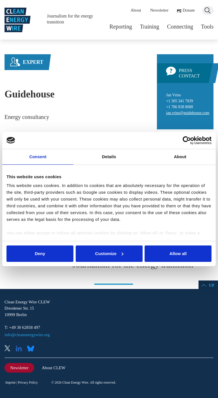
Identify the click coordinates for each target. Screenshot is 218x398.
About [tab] (180, 156)
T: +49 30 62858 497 (22, 327)
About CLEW (54, 368)
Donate (189, 10)
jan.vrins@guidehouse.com (187, 113)
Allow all (178, 253)
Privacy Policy (28, 382)
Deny (40, 253)
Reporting (120, 26)
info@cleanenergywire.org (27, 334)
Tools (207, 26)
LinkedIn (21, 349)
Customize (109, 253)
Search (207, 10)
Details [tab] (109, 156)
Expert (33, 62)
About (135, 10)
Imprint (10, 382)
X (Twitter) (10, 349)
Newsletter (159, 10)
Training (149, 26)
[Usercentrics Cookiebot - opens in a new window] (187, 140)
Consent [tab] (38, 156)
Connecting (180, 26)
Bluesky (32, 349)
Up (211, 285)
